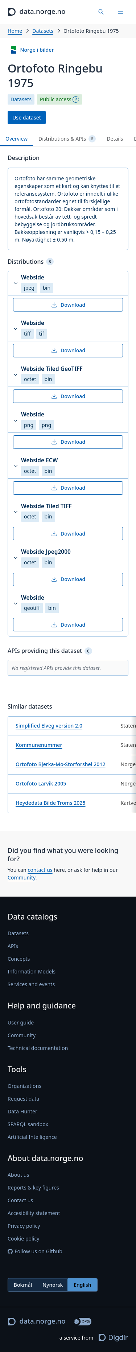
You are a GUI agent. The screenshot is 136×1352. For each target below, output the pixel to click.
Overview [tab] (16, 138)
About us (18, 1174)
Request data (23, 1098)
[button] (68, 283)
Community (22, 877)
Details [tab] (115, 138)
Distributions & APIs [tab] (67, 138)
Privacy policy (24, 1225)
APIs (13, 946)
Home (15, 30)
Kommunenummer (39, 744)
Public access (55, 99)
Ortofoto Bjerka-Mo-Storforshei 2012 (61, 764)
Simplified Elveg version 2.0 (49, 725)
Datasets (42, 30)
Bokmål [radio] (23, 1284)
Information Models (31, 971)
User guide (21, 1022)
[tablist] (68, 139)
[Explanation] (76, 99)
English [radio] (82, 1284)
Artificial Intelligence (32, 1136)
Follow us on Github (35, 1251)
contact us (40, 869)
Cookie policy (24, 1238)
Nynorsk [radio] (52, 1284)
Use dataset (26, 117)
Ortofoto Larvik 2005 (41, 783)
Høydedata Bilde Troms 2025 (51, 802)
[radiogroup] (53, 1285)
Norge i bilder (32, 50)
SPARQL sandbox (28, 1124)
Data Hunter (22, 1111)
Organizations (24, 1085)
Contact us (20, 1200)
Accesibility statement (34, 1213)
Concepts (19, 958)
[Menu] (120, 12)
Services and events (31, 984)
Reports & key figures (33, 1187)
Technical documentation (38, 1047)
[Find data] (101, 12)
